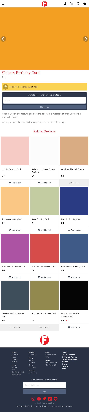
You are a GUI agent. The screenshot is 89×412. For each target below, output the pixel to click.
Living (14, 364)
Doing (31, 357)
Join (44, 391)
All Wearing (33, 372)
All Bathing (33, 354)
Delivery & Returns (69, 356)
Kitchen (14, 359)
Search (65, 366)
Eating (14, 352)
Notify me (44, 106)
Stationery (32, 367)
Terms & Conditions (69, 359)
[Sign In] (66, 3)
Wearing (32, 370)
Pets (13, 369)
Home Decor (16, 374)
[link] (44, 3)
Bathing (32, 352)
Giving (47, 352)
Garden (31, 360)
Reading (32, 362)
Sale (64, 368)
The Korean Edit (51, 362)
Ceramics (15, 354)
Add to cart (14, 182)
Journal (65, 352)
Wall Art (14, 367)
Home (31, 364)
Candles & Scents (18, 371)
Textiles (14, 361)
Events (65, 363)
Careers (65, 361)
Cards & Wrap (50, 354)
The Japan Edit (51, 364)
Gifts (47, 356)
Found (47, 360)
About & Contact (68, 354)
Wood (14, 356)
